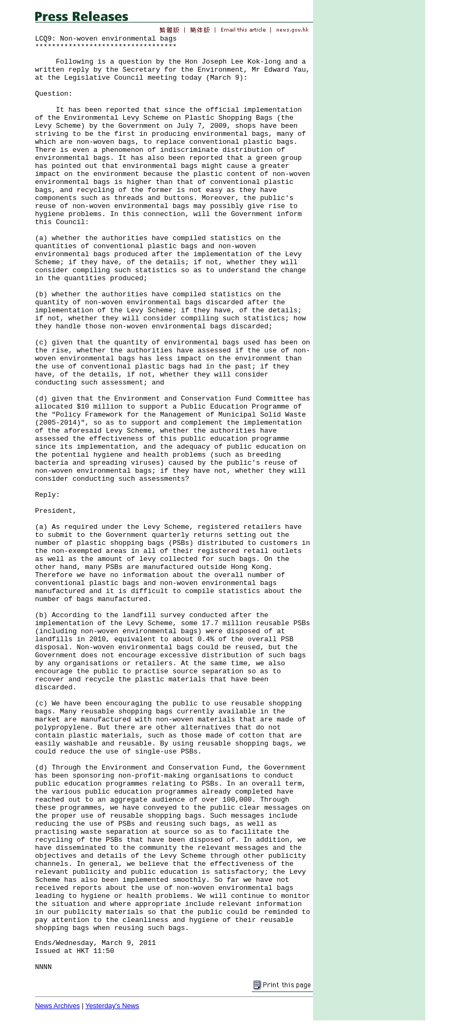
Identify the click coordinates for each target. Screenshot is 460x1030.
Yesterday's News (112, 1006)
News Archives (57, 1006)
